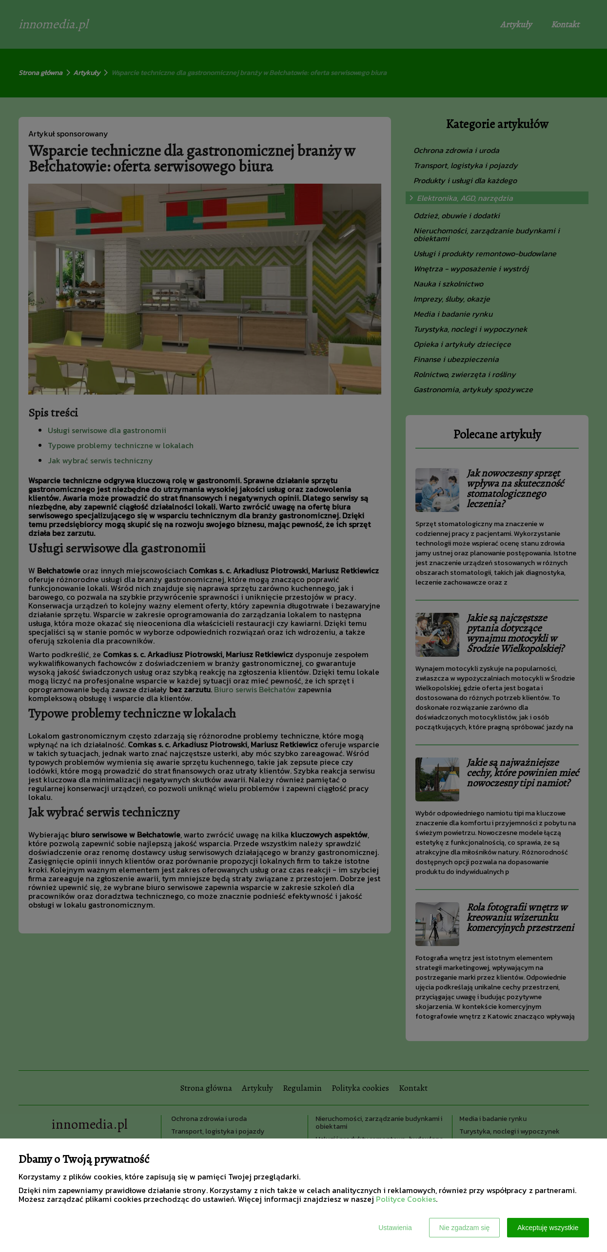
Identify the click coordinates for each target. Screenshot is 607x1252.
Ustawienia (394, 1228)
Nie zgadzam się (464, 1228)
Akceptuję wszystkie (547, 1228)
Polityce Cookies (406, 1199)
